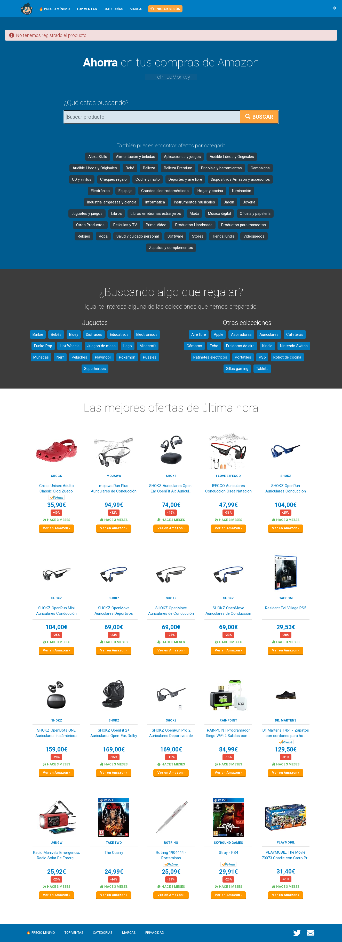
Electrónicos (146, 334)
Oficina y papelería (255, 213)
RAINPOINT (228, 720)
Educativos (119, 334)
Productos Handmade (193, 225)
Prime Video (156, 225)
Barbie (38, 334)
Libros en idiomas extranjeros (156, 213)
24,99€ (114, 871)
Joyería (249, 202)
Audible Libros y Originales (232, 156)
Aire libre (198, 334)
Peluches (79, 357)
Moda (194, 213)
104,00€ (286, 505)
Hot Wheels (69, 346)
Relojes (84, 236)
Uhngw (56, 843)
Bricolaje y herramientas (221, 168)
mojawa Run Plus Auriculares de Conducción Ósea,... (114, 489)
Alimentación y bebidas (135, 156)
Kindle (267, 346)
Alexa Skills (97, 156)
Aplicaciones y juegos (182, 156)
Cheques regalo (113, 179)
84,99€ (228, 749)
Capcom (286, 598)
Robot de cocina (287, 357)
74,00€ (171, 505)
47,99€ (228, 505)
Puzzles (149, 357)
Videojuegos (254, 236)
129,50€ (286, 749)
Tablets (262, 368)
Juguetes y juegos (86, 213)
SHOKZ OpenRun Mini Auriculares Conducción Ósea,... (56, 611)
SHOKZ (171, 476)
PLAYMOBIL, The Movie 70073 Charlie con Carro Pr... (285, 855)
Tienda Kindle (223, 236)
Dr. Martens (285, 720)
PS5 (262, 357)
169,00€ (114, 749)
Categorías (113, 9)
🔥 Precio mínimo (41, 933)
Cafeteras (294, 334)
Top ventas (74, 933)
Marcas (137, 9)
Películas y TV (125, 225)
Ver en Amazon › (56, 528)
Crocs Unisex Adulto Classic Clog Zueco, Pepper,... (56, 489)
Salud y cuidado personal (137, 236)
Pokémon (127, 357)
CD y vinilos (81, 179)
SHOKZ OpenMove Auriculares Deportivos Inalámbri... (113, 611)
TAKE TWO (114, 843)
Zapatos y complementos (171, 247)
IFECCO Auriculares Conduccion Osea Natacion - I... (228, 489)
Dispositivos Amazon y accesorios (240, 179)
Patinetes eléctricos (210, 357)
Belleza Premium (178, 168)
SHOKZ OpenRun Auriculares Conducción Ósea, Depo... (285, 489)
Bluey (73, 334)
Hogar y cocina (210, 190)
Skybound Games (228, 843)
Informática (155, 202)
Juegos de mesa (101, 346)
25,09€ (171, 871)
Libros (116, 213)
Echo (214, 346)
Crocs (56, 476)
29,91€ (228, 871)
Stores (197, 236)
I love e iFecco (228, 476)
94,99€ (114, 505)
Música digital (219, 213)
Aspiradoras (241, 334)
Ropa (103, 236)
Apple (218, 334)
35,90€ (56, 505)
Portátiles (243, 357)
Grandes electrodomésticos (165, 190)
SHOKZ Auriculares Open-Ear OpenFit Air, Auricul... (171, 488)
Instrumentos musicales (194, 202)
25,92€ (56, 871)
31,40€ (285, 871)
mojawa (114, 476)
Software (175, 236)
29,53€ (285, 627)
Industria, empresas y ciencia (111, 202)
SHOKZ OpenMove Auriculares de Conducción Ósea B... (171, 611)
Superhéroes (95, 368)
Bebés (56, 334)
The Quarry (114, 852)
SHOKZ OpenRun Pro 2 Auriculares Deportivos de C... (171, 733)
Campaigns (260, 168)
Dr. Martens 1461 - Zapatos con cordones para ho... (286, 733)
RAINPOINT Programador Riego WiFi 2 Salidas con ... (228, 733)
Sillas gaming (237, 368)
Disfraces (94, 334)
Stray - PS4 (228, 852)
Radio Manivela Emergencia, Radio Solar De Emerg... (56, 855)
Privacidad (154, 933)
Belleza (149, 168)
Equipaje (125, 190)
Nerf (60, 357)
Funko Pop (43, 346)
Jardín (229, 202)
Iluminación (241, 190)
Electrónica (100, 190)
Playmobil (103, 357)
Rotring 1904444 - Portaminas (171, 855)
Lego (127, 346)
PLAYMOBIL (286, 842)
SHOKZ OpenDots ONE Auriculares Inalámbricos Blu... (56, 733)
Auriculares (269, 334)
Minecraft (148, 346)
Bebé (130, 168)
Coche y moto (148, 179)
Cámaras (194, 346)
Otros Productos (90, 225)
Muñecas (41, 357)
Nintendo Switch (294, 346)
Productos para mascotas (243, 225)
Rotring (171, 843)
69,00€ (114, 627)
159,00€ (56, 749)
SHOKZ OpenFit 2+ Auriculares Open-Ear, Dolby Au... (113, 733)
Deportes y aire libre (185, 179)
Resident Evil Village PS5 (285, 608)
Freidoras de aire (240, 346)
